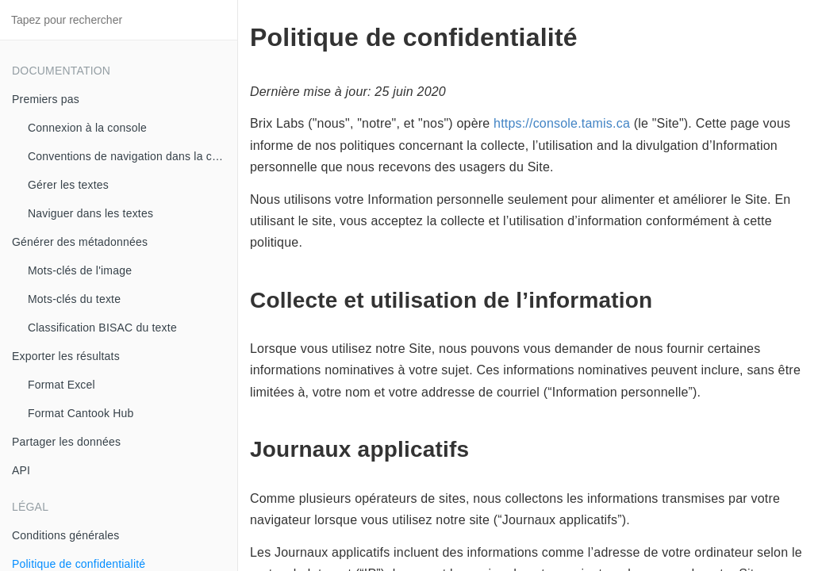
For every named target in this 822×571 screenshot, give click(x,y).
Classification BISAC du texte (102, 327)
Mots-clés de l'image (80, 270)
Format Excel (61, 384)
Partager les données (66, 441)
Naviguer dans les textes (90, 213)
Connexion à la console (87, 127)
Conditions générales (66, 535)
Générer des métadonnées (80, 242)
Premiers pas (45, 99)
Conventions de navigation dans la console (132, 156)
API (21, 470)
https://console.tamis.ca (562, 123)
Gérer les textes (68, 184)
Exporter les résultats (66, 356)
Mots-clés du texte (74, 299)
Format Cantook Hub (81, 413)
